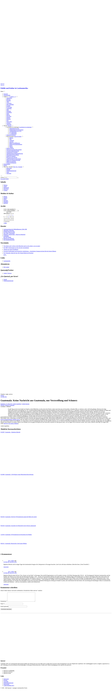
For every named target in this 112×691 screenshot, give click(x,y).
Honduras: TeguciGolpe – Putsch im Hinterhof (14, 234)
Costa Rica (9, 103)
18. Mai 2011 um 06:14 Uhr (10, 562)
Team (7, 172)
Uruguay (8, 123)
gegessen (6, 200)
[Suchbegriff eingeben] (10, 177)
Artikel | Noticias (8, 273)
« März (5, 223)
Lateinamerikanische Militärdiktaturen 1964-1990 (15, 229)
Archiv (5, 209)
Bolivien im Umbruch (9, 238)
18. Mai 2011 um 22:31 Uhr (10, 572)
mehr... (5, 254)
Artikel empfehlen (17, 404)
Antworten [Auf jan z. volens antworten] (6, 567)
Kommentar (4, 603)
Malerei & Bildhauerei (14, 143)
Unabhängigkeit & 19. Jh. (15, 131)
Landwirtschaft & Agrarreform (13, 158)
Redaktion (3, 404)
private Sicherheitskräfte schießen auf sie (10, 419)
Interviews (6, 189)
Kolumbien (9, 112)
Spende (5, 279)
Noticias (5, 185)
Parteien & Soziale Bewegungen (14, 149)
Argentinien (9, 98)
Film (10, 139)
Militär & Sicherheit (11, 161)
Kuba (7, 113)
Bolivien (8, 99)
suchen (2, 177)
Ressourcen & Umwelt (11, 157)
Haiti (7, 109)
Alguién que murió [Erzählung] (11, 249)
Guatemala (8, 108)
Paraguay (8, 119)
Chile (7, 102)
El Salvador (9, 107)
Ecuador (8, 105)
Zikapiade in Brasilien (9, 230)
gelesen (5, 196)
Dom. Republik (10, 104)
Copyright (6, 683)
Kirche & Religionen (11, 162)
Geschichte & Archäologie (12, 127)
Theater (11, 147)
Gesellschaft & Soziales (12, 152)
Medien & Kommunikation (15, 144)
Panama (8, 117)
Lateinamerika (7, 261)
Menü (2, 91)
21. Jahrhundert (13, 133)
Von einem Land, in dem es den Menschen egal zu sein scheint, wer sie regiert (22, 246)
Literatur (11, 141)
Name (2, 605)
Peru (7, 120)
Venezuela (8, 124)
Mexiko (8, 115)
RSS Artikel (6, 267)
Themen (5, 125)
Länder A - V (7, 96)
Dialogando (6, 187)
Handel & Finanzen (11, 156)
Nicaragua (8, 116)
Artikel (5, 186)
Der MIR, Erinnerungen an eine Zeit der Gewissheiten (16, 247)
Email (4, 608)
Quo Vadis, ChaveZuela (9, 233)
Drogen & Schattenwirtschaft (13, 160)
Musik (10, 145)
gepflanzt (6, 203)
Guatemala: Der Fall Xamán (7, 236)
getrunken (6, 201)
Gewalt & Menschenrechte (12, 151)
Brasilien (8, 100)
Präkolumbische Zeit (14, 128)
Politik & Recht (10, 148)
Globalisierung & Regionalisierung (14, 153)
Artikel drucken (25, 404)
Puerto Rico (9, 121)
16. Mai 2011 (4, 396)
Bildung (11, 137)
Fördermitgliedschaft (11, 170)
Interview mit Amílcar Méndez (11, 423)
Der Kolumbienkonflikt (9, 239)
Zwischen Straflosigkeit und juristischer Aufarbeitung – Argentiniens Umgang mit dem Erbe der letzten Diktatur (30, 251)
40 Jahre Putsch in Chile (9, 232)
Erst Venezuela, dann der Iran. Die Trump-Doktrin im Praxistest (18, 253)
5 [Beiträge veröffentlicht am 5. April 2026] (12, 215)
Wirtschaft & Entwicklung (12, 155)
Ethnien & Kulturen (11, 135)
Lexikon (5, 190)
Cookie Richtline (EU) (9, 687)
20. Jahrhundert (13, 132)
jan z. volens (11, 560)
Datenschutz (6, 686)
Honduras (8, 111)
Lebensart (11, 140)
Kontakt (8, 169)
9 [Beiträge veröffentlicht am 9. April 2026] (8, 216)
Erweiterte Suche (5, 178)
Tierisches (8, 173)
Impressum (9, 168)
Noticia (2, 395)
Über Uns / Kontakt (8, 166)
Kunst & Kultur (10, 136)
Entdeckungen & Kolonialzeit (16, 129)
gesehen (5, 197)
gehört (5, 199)
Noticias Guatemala (9, 405)
